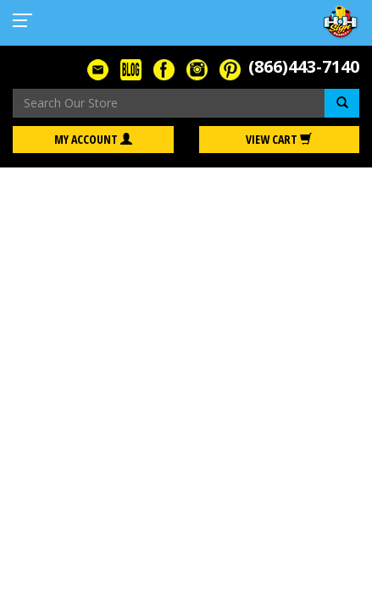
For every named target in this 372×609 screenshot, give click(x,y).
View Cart (279, 139)
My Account (93, 139)
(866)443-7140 (303, 66)
